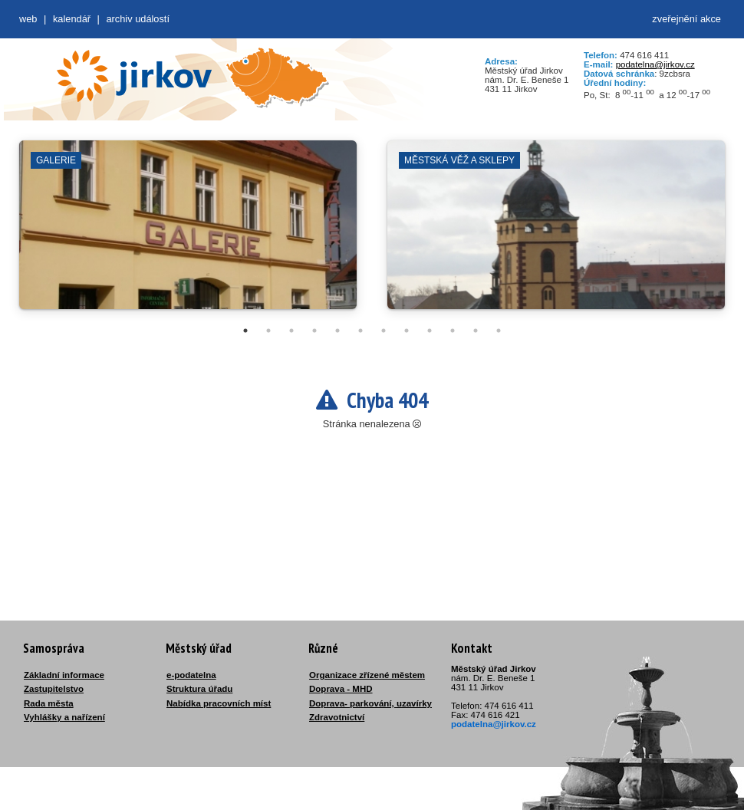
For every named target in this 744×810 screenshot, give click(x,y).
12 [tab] (498, 330)
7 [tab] (383, 330)
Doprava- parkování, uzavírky (370, 703)
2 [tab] (268, 330)
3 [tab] (291, 330)
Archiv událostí (138, 19)
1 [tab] (245, 330)
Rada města (49, 703)
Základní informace (64, 675)
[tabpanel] (188, 232)
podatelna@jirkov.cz (655, 64)
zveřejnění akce (686, 19)
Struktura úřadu (199, 688)
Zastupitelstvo (54, 688)
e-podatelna (191, 675)
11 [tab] (475, 330)
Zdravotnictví (336, 717)
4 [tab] (314, 330)
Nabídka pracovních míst (218, 703)
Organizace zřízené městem (367, 675)
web (28, 19)
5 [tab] (337, 330)
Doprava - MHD (341, 688)
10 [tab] (452, 330)
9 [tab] (429, 330)
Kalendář (72, 19)
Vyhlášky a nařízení (64, 717)
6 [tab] (360, 330)
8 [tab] (406, 330)
